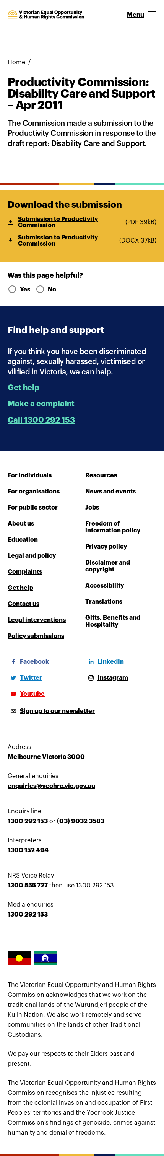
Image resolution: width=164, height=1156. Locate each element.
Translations (103, 602)
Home (16, 62)
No (46, 290)
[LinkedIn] (104, 661)
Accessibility (104, 586)
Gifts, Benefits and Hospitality (112, 621)
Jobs (92, 508)
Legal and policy (32, 556)
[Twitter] (25, 677)
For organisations (34, 491)
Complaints (25, 572)
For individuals (30, 475)
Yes (18, 290)
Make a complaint (41, 404)
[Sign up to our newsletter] (51, 711)
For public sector (33, 508)
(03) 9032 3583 (80, 821)
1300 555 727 (28, 885)
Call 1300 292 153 (41, 420)
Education (23, 540)
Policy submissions (36, 636)
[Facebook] (28, 661)
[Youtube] (26, 693)
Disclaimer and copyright (107, 566)
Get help (23, 388)
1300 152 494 (28, 850)
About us (21, 524)
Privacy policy (106, 547)
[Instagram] (106, 677)
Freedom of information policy (112, 527)
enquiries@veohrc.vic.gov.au (51, 786)
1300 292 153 (28, 821)
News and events (110, 491)
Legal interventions (37, 620)
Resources (101, 475)
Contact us (23, 604)
